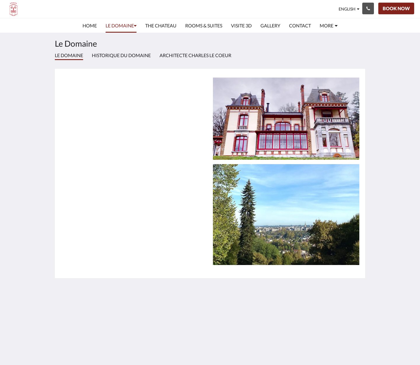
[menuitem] (90, 25)
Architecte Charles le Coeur (195, 55)
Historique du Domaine (121, 55)
